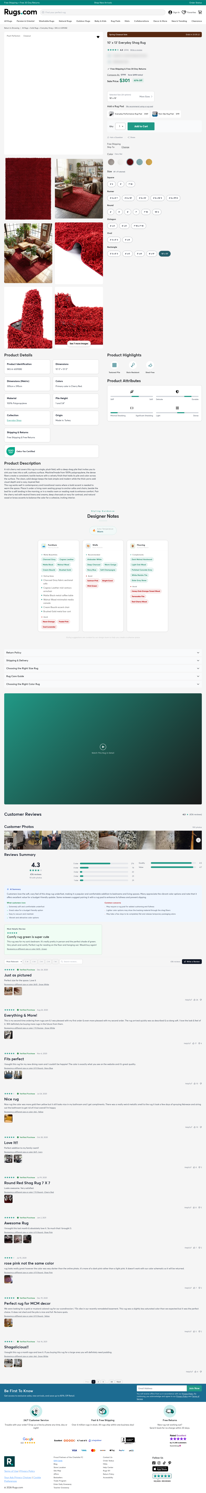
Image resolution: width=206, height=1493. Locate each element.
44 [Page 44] (112, 1382)
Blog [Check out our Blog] (55, 1464)
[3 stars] (41, 961)
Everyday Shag (46, 28)
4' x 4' (112, 226)
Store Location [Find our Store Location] (60, 1467)
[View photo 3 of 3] (27, 1239)
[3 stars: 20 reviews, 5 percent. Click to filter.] (103, 872)
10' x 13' (164, 254)
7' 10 (130, 184)
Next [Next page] (119, 1382)
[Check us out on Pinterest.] (169, 1463)
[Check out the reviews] (162, 1478)
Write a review (136, 50)
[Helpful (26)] (196, 999)
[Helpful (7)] (195, 1247)
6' (127, 212)
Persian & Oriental (25, 21)
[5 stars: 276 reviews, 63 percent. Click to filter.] (103, 863)
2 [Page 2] (98, 1382)
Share (131, 137)
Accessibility (108, 1477)
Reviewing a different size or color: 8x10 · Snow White (26, 984)
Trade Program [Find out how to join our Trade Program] (60, 1481)
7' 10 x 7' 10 (138, 226)
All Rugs (8, 21)
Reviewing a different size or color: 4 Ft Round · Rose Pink (28, 1272)
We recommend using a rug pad (139, 106)
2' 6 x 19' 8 (173, 198)
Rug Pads (115, 21)
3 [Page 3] (103, 1382)
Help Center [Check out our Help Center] (108, 1467)
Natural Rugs (65, 21)
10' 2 (157, 212)
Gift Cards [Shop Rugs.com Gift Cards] (58, 1461)
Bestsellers (58, 1477)
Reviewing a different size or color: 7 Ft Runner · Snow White (29, 1028)
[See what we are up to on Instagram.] (159, 1463)
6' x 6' (124, 226)
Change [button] (125, 147)
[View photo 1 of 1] (8, 1035)
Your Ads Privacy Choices (17, 1477)
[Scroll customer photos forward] (198, 840)
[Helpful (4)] (196, 1371)
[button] (98, 37)
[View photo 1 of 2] (8, 991)
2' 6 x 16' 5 (157, 198)
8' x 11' (151, 254)
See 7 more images (79, 343)
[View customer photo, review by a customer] (32, 840)
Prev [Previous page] (87, 1382)
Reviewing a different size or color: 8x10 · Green (27, 949)
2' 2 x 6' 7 (114, 198)
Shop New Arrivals (103, 2)
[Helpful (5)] (195, 1331)
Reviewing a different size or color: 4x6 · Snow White (26, 1356)
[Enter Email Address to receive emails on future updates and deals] (162, 1388)
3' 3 (111, 184)
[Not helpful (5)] (200, 1207)
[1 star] (55, 961)
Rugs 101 (106, 1470)
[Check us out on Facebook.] (153, 1463)
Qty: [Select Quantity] (111, 126)
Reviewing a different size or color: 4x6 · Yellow (23, 1112)
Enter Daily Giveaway (62, 1484)
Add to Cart (141, 126)
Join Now (194, 1388)
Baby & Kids (100, 21)
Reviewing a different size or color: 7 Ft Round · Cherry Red (29, 1192)
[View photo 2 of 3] (18, 1239)
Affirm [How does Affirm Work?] (56, 1474)
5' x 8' (127, 240)
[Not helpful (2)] (200, 1247)
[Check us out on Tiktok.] (164, 1463)
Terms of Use (11, 1471)
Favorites (189, 12)
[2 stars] (48, 961)
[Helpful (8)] (195, 1167)
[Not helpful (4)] (200, 1043)
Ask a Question (115, 137)
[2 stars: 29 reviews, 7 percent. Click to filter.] (103, 876)
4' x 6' (127, 254)
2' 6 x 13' (142, 198)
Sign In (174, 12)
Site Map (57, 1470)
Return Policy (108, 1474)
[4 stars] (34, 961)
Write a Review (192, 961)
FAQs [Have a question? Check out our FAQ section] (105, 1464)
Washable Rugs (46, 21)
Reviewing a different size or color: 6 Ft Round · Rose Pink (28, 1232)
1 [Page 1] (93, 1382)
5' (121, 184)
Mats (127, 21)
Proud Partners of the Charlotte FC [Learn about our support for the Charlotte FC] (68, 1457)
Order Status (195, 2)
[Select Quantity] (120, 126)
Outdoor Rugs (83, 21)
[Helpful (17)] (194, 1043)
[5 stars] (27, 961)
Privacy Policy (187, 1394)
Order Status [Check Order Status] (108, 1461)
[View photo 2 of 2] (18, 991)
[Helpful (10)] (196, 1083)
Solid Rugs (34, 28)
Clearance (197, 21)
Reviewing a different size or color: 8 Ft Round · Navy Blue (28, 1068)
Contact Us (107, 1457)
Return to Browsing (11, 28)
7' (136, 212)
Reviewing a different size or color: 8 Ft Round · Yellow (27, 1316)
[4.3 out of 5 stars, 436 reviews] (118, 49)
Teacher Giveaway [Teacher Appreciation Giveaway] (61, 1487)
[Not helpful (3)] (200, 1167)
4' (110, 212)
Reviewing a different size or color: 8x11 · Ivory (23, 1152)
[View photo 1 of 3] (8, 1239)
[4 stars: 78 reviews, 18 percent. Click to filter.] (103, 868)
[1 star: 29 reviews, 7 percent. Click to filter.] (103, 880)
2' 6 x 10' (128, 198)
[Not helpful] (201, 1000)
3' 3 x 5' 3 (114, 240)
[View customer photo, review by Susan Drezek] (13, 840)
